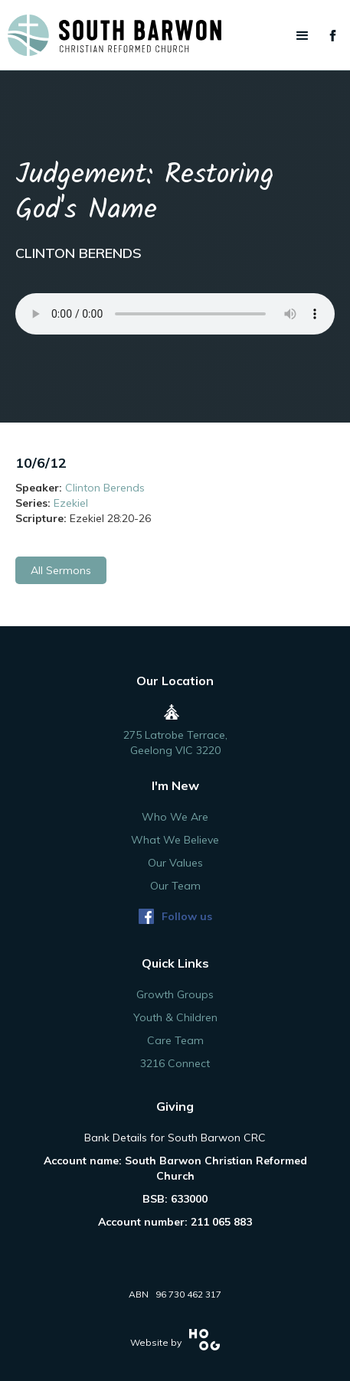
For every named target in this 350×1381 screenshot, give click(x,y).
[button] (302, 36)
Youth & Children (175, 1017)
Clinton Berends (105, 488)
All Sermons (61, 570)
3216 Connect (175, 1063)
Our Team (175, 886)
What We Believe (175, 840)
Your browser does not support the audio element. (175, 314)
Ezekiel (71, 503)
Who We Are (175, 817)
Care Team (175, 1040)
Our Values (175, 863)
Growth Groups (175, 994)
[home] (175, 35)
